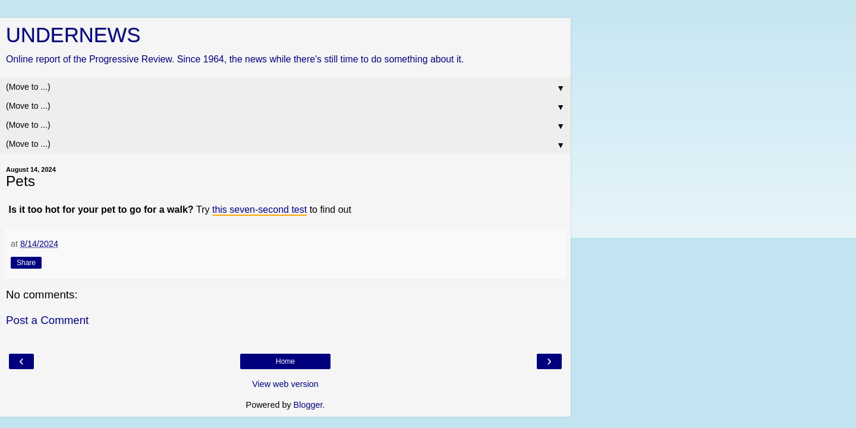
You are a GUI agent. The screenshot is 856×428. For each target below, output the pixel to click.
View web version (285, 384)
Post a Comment (47, 320)
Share (26, 263)
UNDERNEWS (73, 35)
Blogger (308, 405)
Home (285, 361)
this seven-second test (259, 209)
